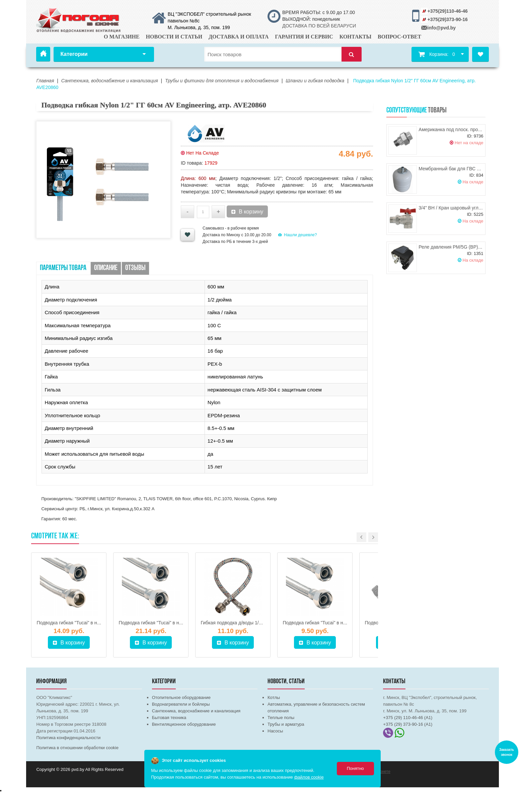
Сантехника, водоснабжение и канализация (196, 710)
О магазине (122, 36)
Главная (43, 54)
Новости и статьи (174, 36)
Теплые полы (281, 717)
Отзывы (135, 268)
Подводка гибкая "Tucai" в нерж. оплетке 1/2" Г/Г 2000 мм (181, 622)
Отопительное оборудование (181, 697)
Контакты (356, 36)
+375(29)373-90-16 (448, 19)
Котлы (274, 697)
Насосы (275, 730)
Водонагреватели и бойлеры (181, 704)
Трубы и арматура (286, 724)
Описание (106, 268)
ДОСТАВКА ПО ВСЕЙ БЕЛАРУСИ (319, 25)
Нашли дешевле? (297, 235)
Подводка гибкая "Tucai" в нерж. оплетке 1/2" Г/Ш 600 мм (98, 622)
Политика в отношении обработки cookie (77, 747)
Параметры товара (63, 268)
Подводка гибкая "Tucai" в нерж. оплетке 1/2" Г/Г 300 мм (344, 622)
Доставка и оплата (239, 36)
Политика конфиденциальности (68, 737)
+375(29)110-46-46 (448, 11)
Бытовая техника (169, 717)
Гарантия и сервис (304, 36)
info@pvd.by (442, 27)
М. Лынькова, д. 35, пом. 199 (199, 27)
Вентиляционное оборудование (184, 724)
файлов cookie (308, 777)
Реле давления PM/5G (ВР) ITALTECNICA (464, 247)
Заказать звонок (506, 752)
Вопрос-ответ (399, 36)
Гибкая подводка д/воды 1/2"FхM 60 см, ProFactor (254, 622)
